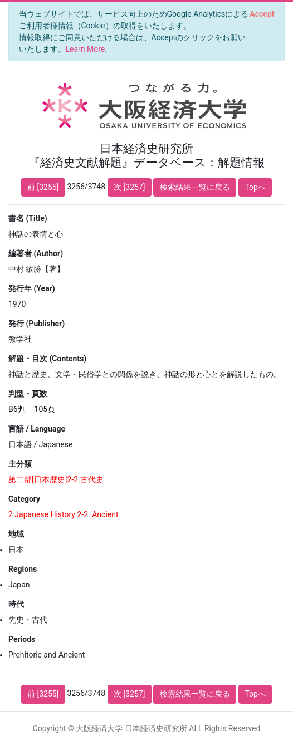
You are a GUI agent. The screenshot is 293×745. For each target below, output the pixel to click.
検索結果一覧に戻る (195, 187)
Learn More (85, 49)
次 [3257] (129, 187)
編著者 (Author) (35, 253)
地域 (16, 534)
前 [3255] (42, 187)
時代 (16, 604)
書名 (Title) (27, 218)
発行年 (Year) (31, 288)
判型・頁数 (27, 393)
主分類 (20, 463)
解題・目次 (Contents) (47, 358)
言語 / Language (36, 428)
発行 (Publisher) (36, 323)
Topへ (255, 187)
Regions (22, 569)
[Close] (262, 14)
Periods (21, 639)
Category (24, 498)
